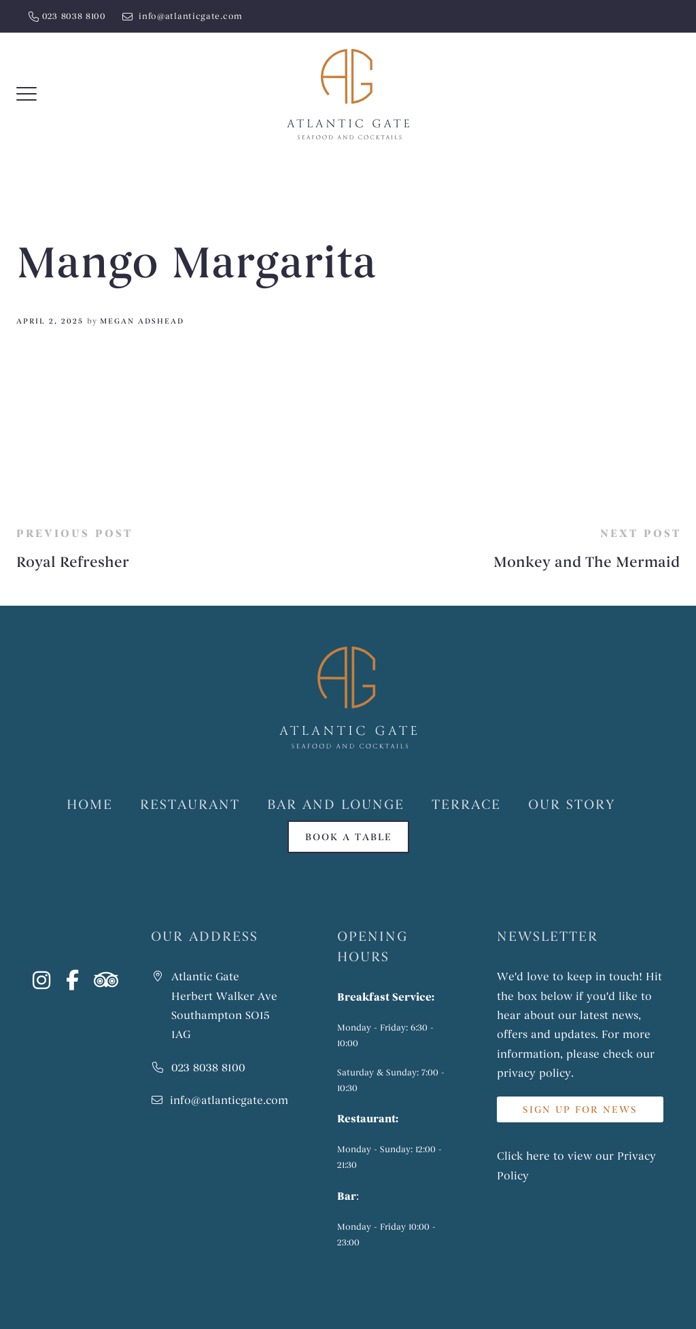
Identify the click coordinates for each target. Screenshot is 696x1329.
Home (90, 804)
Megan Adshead (142, 321)
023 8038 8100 (74, 16)
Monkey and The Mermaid (586, 562)
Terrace (466, 804)
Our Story (572, 804)
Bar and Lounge (335, 804)
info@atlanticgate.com (189, 16)
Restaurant (190, 804)
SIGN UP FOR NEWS (580, 1109)
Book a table (348, 837)
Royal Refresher (72, 562)
